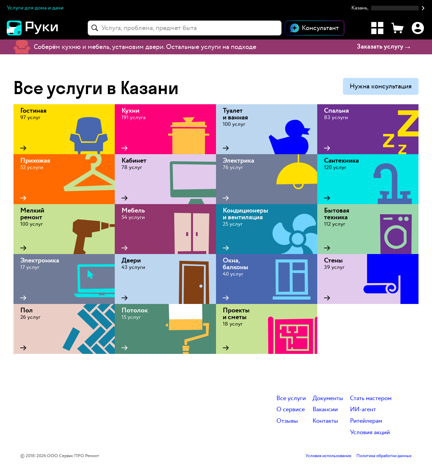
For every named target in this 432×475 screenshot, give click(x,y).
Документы (328, 398)
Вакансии (325, 410)
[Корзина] (397, 28)
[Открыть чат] (314, 28)
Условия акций (370, 433)
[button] (388, 8)
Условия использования (328, 456)
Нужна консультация (381, 86)
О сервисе (290, 410)
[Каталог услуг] (377, 28)
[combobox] (184, 28)
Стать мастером (371, 398)
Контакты (325, 421)
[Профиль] (417, 28)
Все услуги (291, 398)
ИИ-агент (363, 410)
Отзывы (287, 421)
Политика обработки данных (384, 456)
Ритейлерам (366, 421)
